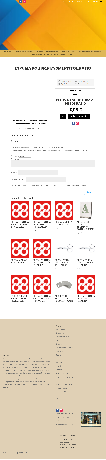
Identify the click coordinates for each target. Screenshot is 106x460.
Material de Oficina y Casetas (47, 52)
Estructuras (7, 52)
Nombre (14, 172)
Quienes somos (61, 388)
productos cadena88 (67, 55)
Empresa (87, 2)
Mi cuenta (59, 362)
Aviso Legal (60, 329)
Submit (90, 192)
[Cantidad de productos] (63, 116)
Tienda (70, 2)
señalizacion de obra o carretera (90, 52)
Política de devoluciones (65, 377)
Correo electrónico (18, 179)
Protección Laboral (68, 52)
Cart (57, 340)
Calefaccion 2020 (62, 337)
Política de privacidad (64, 384)
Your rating (15, 156)
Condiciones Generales (64, 348)
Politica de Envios (62, 381)
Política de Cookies (63, 373)
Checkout (59, 344)
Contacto (78, 2)
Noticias (95, 2)
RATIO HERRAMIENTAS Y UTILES (44, 55)
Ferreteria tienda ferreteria (24, 52)
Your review (16, 159)
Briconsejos (60, 333)
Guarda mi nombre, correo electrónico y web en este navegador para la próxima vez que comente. (49, 185)
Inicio (63, 2)
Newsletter (60, 366)
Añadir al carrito (79, 116)
